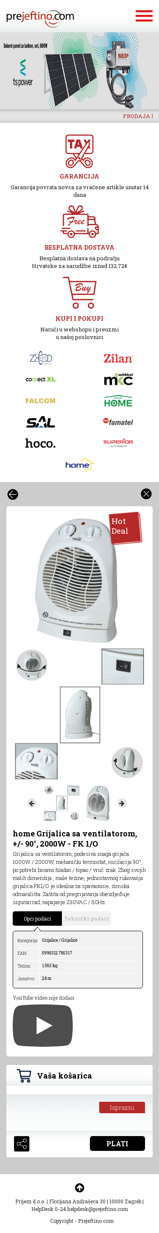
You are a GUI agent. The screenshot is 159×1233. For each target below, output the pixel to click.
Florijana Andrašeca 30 (77, 1201)
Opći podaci (37, 918)
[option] (79, 70)
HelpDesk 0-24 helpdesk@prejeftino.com (79, 1208)
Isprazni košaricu (122, 1108)
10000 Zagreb (125, 1201)
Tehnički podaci (86, 918)
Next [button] (122, 803)
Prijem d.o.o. (30, 1201)
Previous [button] (31, 803)
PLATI (117, 1143)
